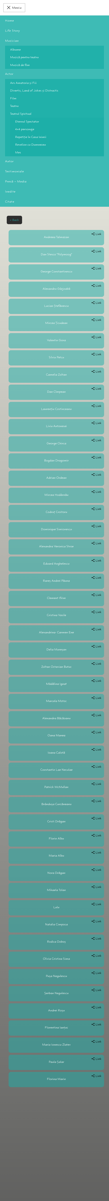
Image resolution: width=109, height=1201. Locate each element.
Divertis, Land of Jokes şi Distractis (34, 90)
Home (9, 20)
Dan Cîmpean (56, 392)
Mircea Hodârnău (56, 495)
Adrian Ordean (56, 478)
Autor (9, 161)
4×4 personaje (24, 129)
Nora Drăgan (56, 873)
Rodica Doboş (56, 942)
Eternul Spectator (27, 121)
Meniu (17, 8)
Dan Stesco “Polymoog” (56, 254)
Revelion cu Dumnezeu (30, 145)
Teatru (14, 106)
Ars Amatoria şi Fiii (23, 83)
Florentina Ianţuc (56, 1027)
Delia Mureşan (56, 649)
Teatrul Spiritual (20, 114)
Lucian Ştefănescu (56, 306)
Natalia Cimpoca (56, 924)
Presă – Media (16, 181)
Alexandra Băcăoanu (56, 718)
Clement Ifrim (56, 598)
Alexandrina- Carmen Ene (56, 632)
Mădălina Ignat (56, 684)
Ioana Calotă (56, 753)
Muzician (12, 41)
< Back (14, 220)
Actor (9, 74)
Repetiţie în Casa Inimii (30, 137)
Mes (18, 152)
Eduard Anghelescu (56, 564)
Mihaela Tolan (56, 890)
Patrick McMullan (56, 787)
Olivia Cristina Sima (56, 959)
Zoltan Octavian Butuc (56, 667)
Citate (9, 202)
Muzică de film (20, 65)
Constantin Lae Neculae (56, 770)
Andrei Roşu (56, 1010)
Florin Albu (56, 838)
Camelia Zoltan (56, 374)
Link (98, 234)
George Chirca (56, 443)
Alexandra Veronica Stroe (56, 546)
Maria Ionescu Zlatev (56, 1045)
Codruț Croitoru (56, 512)
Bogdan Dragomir (56, 460)
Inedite (10, 191)
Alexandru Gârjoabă (56, 289)
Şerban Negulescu (56, 993)
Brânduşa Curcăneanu (56, 804)
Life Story (12, 31)
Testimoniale (14, 171)
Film (13, 98)
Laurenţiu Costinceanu (56, 409)
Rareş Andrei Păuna (56, 581)
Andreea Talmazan (56, 237)
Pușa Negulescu (56, 976)
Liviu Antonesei (56, 426)
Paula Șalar (56, 1062)
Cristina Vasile (56, 615)
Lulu (56, 907)
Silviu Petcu (56, 357)
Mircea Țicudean (56, 323)
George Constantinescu (56, 271)
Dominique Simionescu (56, 529)
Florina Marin (56, 1079)
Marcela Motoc (56, 701)
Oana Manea (56, 735)
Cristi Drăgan (56, 821)
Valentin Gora (56, 340)
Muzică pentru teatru (24, 57)
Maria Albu (56, 856)
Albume (15, 49)
